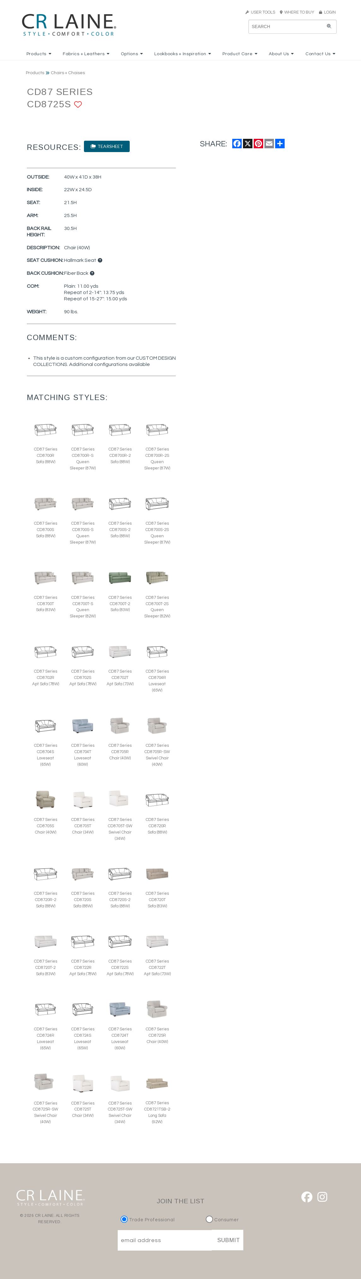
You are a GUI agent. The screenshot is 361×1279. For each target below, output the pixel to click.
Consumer (222, 1219)
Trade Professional (148, 1219)
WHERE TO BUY (299, 12)
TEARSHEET (107, 146)
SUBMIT (228, 1240)
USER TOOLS (260, 12)
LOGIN (327, 12)
